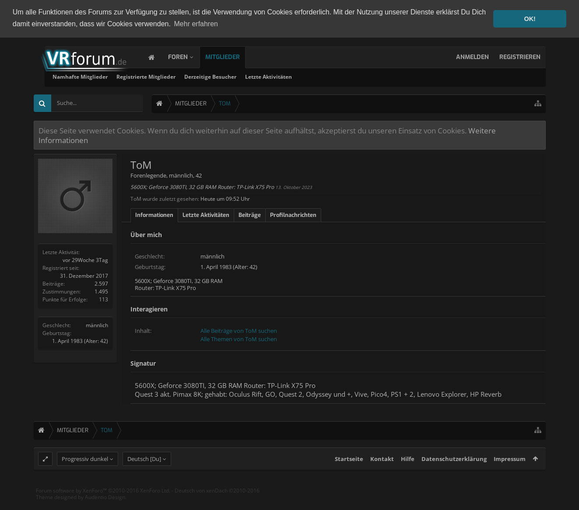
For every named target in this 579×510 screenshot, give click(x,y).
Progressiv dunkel (85, 475)
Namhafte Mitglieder (187, 76)
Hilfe (407, 475)
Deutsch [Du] (144, 475)
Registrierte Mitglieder (253, 76)
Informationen (154, 214)
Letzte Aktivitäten (375, 76)
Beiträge (250, 214)
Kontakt (382, 475)
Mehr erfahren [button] (196, 24)
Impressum (510, 475)
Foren (187, 56)
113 (103, 299)
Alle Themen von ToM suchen (238, 338)
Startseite (349, 475)
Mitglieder (231, 56)
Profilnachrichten (293, 214)
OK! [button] (529, 18)
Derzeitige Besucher (317, 76)
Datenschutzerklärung (454, 475)
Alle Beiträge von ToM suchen (238, 330)
